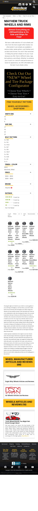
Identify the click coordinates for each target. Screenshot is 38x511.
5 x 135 (6, 149)
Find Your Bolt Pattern (19, 102)
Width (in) (19, 113)
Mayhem (8, 188)
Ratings (19, 193)
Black (6, 167)
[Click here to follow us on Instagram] (19, 467)
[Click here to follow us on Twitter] (12, 467)
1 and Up (12, 205)
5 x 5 (5, 161)
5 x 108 (6, 140)
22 (5, 134)
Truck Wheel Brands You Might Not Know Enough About (17, 422)
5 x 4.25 (6, 157)
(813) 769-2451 (14, 453)
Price (19, 172)
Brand (19, 184)
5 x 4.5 (6, 159)
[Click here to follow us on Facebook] (5, 467)
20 (5, 132)
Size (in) (19, 124)
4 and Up (12, 197)
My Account (4, 444)
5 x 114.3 (6, 145)
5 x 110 (6, 142)
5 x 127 (6, 147)
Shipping (11, 444)
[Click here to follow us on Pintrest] (25, 467)
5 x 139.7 (7, 152)
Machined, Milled (9, 169)
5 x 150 (6, 154)
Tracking (18, 444)
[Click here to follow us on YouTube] (32, 467)
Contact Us (26, 446)
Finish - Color (19, 164)
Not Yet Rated (9, 208)
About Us (19, 446)
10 (5, 116)
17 (5, 127)
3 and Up (12, 200)
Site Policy (12, 446)
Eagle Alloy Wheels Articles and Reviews (19, 381)
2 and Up (12, 203)
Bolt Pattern (19, 137)
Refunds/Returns (26, 444)
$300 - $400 (9, 178)
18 (5, 129)
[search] (34, 7)
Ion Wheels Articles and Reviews (16, 395)
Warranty (34, 444)
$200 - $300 (9, 176)
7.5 (5, 119)
